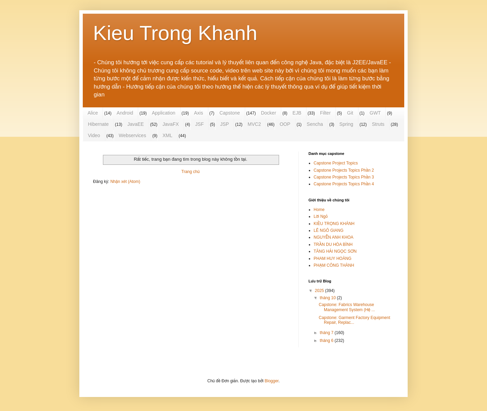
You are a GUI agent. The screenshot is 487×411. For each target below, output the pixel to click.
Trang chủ (190, 171)
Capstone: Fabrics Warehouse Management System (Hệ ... (347, 307)
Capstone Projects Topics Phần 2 (344, 170)
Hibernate (98, 124)
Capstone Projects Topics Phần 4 (344, 184)
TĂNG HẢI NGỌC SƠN (335, 251)
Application (163, 113)
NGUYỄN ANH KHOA (333, 237)
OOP (285, 124)
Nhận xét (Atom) (125, 181)
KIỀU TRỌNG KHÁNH (334, 223)
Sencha (315, 124)
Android (125, 113)
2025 (320, 290)
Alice (93, 113)
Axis (198, 113)
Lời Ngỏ (321, 216)
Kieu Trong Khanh (175, 33)
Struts (378, 124)
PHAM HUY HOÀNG (332, 258)
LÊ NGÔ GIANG (328, 230)
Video (94, 135)
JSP (224, 124)
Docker (268, 113)
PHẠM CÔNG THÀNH (334, 265)
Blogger (272, 381)
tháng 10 (328, 297)
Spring (346, 124)
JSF (199, 124)
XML (167, 135)
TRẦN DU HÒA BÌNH (333, 244)
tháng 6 (327, 340)
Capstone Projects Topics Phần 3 (344, 177)
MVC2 (254, 124)
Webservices (132, 135)
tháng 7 (327, 332)
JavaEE (135, 124)
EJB (296, 113)
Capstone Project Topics (336, 163)
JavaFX (170, 124)
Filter (325, 113)
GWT (375, 113)
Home (319, 209)
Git (350, 113)
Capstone (230, 113)
